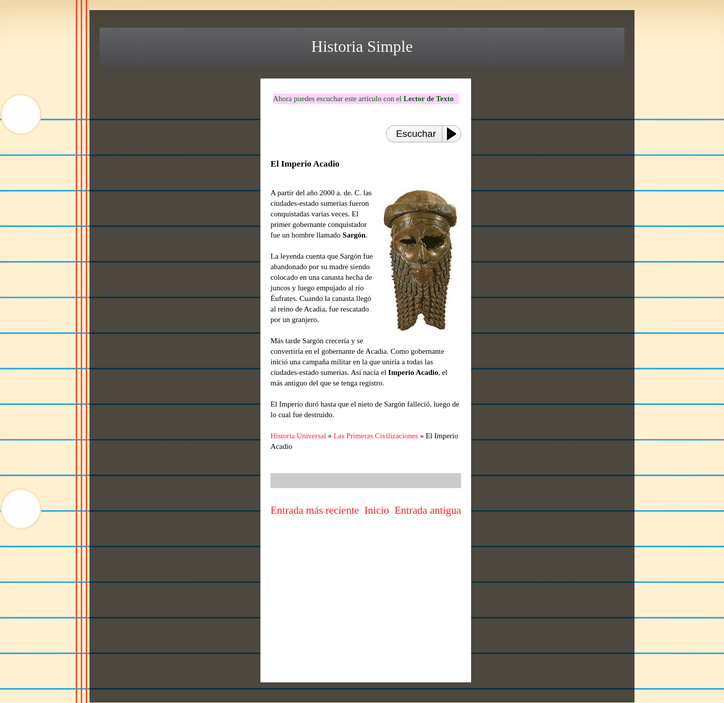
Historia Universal (298, 436)
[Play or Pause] (454, 133)
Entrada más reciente (314, 510)
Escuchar (416, 133)
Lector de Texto (428, 99)
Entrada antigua (428, 510)
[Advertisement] (366, 606)
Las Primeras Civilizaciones (375, 436)
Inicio (377, 510)
